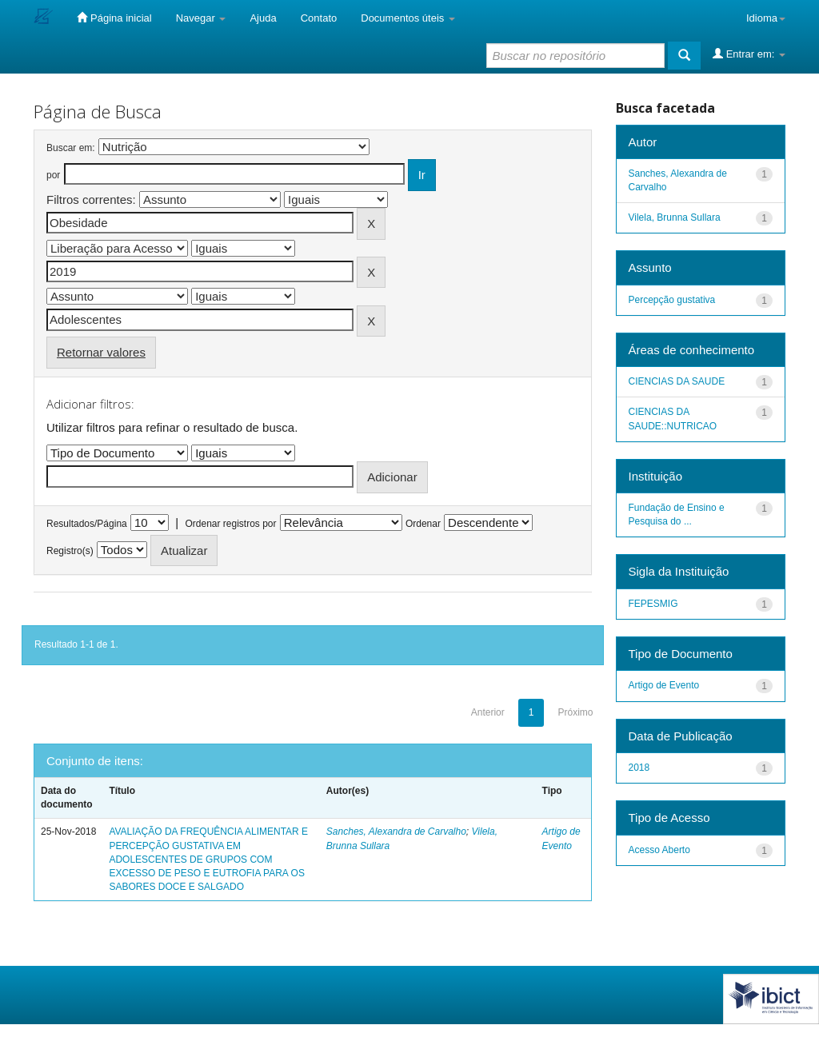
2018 (639, 767)
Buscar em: (70, 148)
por (53, 175)
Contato (319, 18)
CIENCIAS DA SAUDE (677, 381)
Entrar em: (749, 53)
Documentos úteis (408, 18)
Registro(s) (70, 550)
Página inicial (114, 17)
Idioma (765, 18)
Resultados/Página (86, 523)
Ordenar (423, 523)
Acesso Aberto (659, 850)
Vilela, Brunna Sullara (675, 217)
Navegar (201, 18)
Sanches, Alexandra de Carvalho (396, 831)
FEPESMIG (653, 603)
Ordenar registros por (230, 523)
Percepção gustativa (672, 299)
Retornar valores (101, 352)
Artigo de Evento (664, 685)
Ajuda (263, 18)
